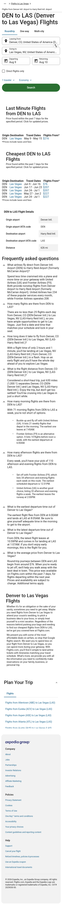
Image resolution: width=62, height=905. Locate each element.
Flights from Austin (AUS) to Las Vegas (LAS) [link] (28, 728)
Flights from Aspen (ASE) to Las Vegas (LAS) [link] (28, 715)
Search (31, 87)
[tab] (9, 31)
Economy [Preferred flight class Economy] (25, 80)
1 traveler (8, 80)
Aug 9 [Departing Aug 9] (12, 62)
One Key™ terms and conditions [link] (19, 816)
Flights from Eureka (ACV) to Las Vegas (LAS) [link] (28, 709)
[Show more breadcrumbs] (5, 4)
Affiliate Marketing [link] (13, 781)
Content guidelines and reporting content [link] (23, 832)
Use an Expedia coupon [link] (15, 862)
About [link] (8, 754)
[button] (31, 682)
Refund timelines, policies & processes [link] (22, 856)
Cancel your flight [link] (13, 851)
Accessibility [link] (10, 821)
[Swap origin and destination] (55, 45)
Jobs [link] (7, 760)
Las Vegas (16, 138)
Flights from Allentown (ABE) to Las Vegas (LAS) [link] (30, 702)
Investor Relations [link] (13, 770)
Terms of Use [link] (11, 811)
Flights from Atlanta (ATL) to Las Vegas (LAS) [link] (28, 721)
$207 (46, 187)
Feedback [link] (9, 786)
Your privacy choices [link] (14, 827)
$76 (45, 184)
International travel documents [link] (18, 867)
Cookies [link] (8, 805)
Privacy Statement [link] (13, 800)
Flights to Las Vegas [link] (20, 4)
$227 (46, 193)
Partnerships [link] (11, 765)
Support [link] (8, 846)
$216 (46, 138)
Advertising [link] (10, 776)
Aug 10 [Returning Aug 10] (43, 62)
